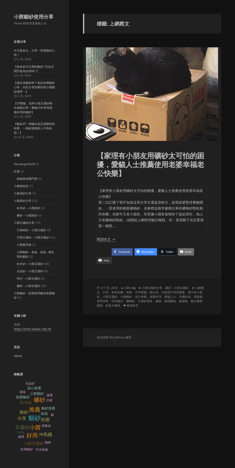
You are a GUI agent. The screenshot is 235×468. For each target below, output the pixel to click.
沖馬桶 (45, 434)
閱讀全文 (106, 239)
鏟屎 (100, 305)
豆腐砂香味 (145, 301)
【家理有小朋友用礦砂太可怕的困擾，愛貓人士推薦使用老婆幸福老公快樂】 (150, 164)
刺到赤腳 (117, 292)
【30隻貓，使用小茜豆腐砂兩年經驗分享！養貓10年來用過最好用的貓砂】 (33, 107)
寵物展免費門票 (27, 179)
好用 (32, 435)
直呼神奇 (103, 301)
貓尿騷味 (170, 301)
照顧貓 (198, 297)
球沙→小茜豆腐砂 (28, 278)
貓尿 (21, 436)
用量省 (46, 426)
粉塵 (45, 419)
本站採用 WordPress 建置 (114, 337)
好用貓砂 (26, 449)
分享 (21, 418)
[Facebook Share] (122, 251)
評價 (49, 400)
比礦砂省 (185, 297)
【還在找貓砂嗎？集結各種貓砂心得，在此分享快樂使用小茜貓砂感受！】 (34, 87)
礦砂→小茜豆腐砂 (28, 286)
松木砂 (26, 402)
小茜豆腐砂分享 (24, 223)
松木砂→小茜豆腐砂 (30, 264)
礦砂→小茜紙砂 (27, 215)
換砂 (23, 412)
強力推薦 (141, 297)
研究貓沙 (117, 301)
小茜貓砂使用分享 (33, 16)
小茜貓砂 (37, 394)
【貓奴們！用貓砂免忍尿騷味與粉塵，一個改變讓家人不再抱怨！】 (34, 128)
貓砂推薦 (48, 408)
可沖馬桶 (41, 449)
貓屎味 (183, 301)
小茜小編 (129, 288)
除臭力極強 (113, 305)
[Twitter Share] (167, 251)
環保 (22, 392)
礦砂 (39, 400)
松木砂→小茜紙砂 (28, 208)
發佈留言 (132, 305)
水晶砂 (30, 383)
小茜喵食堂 (21, 186)
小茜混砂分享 (22, 193)
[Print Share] (104, 260)
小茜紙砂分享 (22, 201)
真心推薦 (34, 388)
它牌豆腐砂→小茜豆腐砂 (33, 237)
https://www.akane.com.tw (32, 329)
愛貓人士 (170, 297)
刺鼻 (129, 292)
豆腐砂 (22, 427)
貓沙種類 (197, 301)
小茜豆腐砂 (34, 443)
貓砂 (34, 418)
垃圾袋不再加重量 (173, 292)
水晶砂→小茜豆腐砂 (30, 271)
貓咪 (48, 442)
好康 (17, 171)
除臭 (44, 414)
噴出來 (154, 292)
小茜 (35, 427)
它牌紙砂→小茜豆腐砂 (31, 230)
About (18, 356)
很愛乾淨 (155, 297)
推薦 (34, 409)
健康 (49, 395)
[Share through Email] (186, 251)
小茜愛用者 (24, 245)
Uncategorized (24, 164)
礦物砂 (130, 301)
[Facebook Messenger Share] (146, 251)
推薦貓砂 (23, 397)
